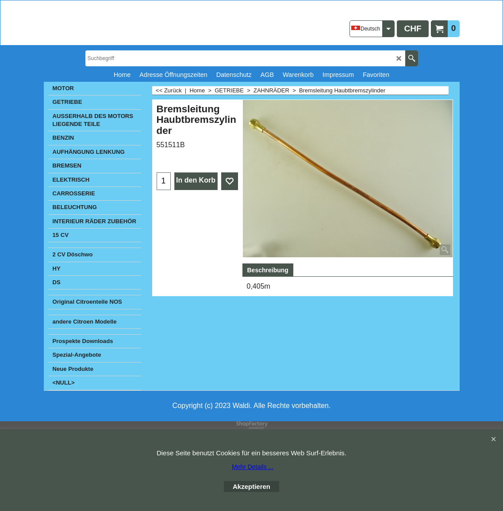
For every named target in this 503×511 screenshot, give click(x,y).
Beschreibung (267, 270)
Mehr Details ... (252, 466)
